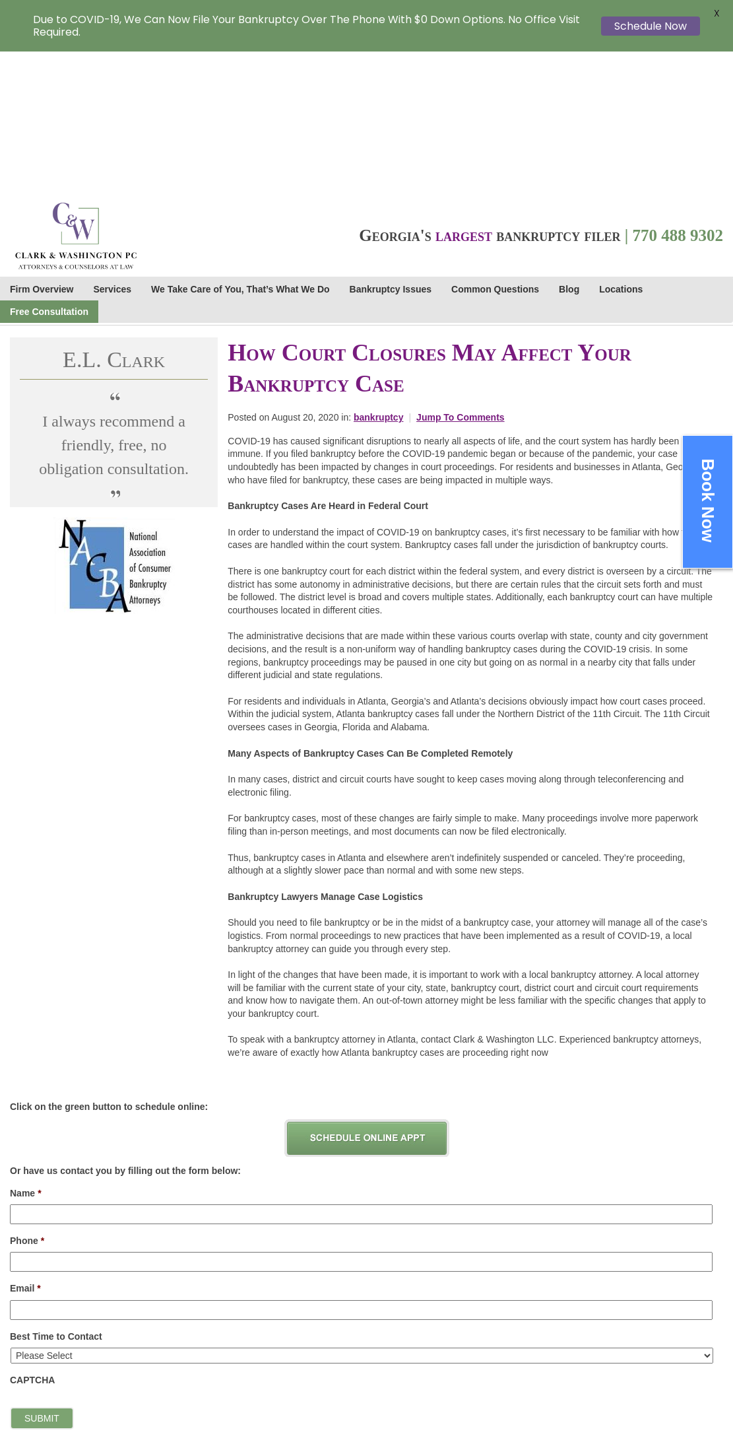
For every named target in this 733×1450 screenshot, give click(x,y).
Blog (569, 146)
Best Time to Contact (56, 1194)
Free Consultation (49, 169)
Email (25, 1145)
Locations (621, 146)
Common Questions (495, 146)
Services (113, 146)
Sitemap (656, 1413)
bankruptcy (378, 274)
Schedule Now (650, 26)
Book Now (708, 500)
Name (26, 1050)
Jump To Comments (460, 274)
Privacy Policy (671, 1371)
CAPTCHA (32, 1237)
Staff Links (663, 1344)
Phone (27, 1098)
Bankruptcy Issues (391, 146)
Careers (658, 1330)
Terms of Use (668, 1385)
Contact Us (664, 1358)
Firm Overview (42, 146)
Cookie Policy (669, 1399)
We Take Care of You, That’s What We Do (240, 146)
